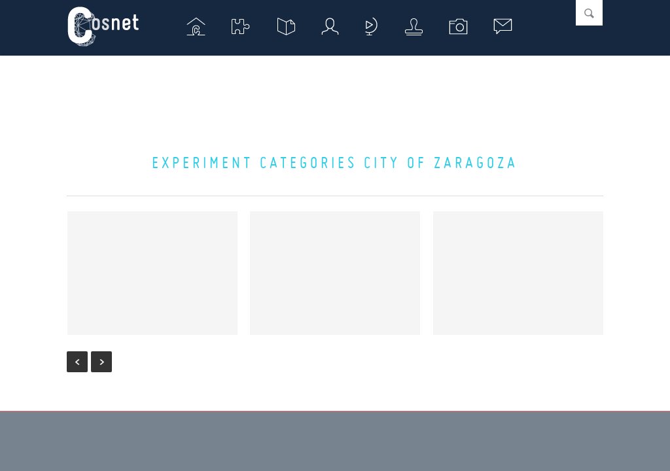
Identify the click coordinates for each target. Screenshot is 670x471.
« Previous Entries (77, 361)
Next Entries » (101, 361)
